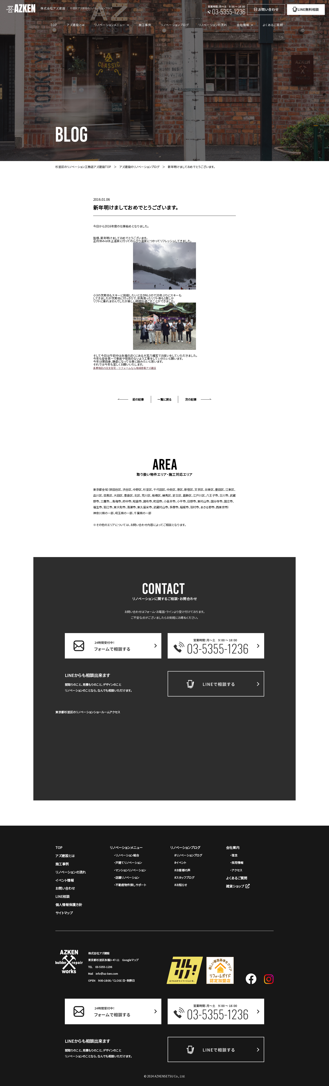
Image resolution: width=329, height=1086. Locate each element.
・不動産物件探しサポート (130, 885)
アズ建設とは (76, 24)
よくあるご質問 (273, 24)
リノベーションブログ (175, 24)
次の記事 (191, 399)
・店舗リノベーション (126, 877)
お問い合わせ (65, 888)
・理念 (234, 855)
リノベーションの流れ (212, 24)
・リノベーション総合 (126, 855)
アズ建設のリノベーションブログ (139, 167)
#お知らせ (180, 885)
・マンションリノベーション (130, 870)
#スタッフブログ (184, 877)
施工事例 (145, 24)
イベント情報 (64, 880)
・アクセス (236, 870)
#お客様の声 (182, 870)
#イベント (180, 862)
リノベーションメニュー (126, 847)
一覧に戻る (164, 399)
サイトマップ (64, 912)
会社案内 (232, 847)
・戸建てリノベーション (128, 862)
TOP (53, 24)
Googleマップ (130, 960)
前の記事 (138, 399)
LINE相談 (62, 896)
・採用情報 (236, 862)
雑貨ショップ (238, 886)
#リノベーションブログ (188, 855)
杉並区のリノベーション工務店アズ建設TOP (83, 167)
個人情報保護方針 (68, 904)
